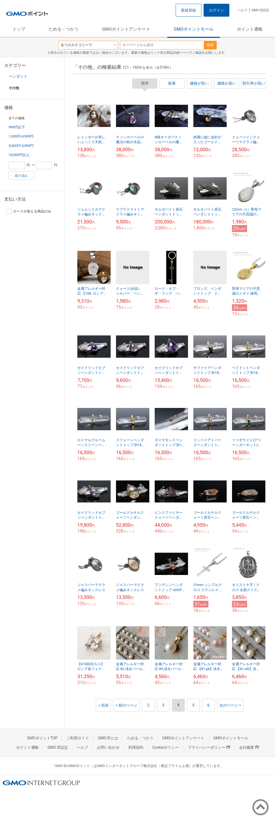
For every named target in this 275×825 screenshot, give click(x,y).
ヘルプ (242, 10)
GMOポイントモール (194, 29)
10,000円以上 (19, 155)
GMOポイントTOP (42, 738)
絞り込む (21, 176)
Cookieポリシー (165, 747)
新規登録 (188, 10)
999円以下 (17, 127)
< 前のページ (126, 705)
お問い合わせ (108, 747)
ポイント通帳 (250, 29)
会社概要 (249, 747)
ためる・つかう (64, 29)
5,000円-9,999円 (21, 146)
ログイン (216, 10)
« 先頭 (103, 705)
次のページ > (230, 705)
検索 (210, 45)
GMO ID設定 (260, 10)
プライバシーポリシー (209, 747)
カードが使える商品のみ (28, 211)
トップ (18, 29)
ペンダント (18, 76)
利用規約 (135, 747)
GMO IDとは (108, 738)
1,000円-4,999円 (21, 136)
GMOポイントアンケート (126, 29)
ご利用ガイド (77, 738)
